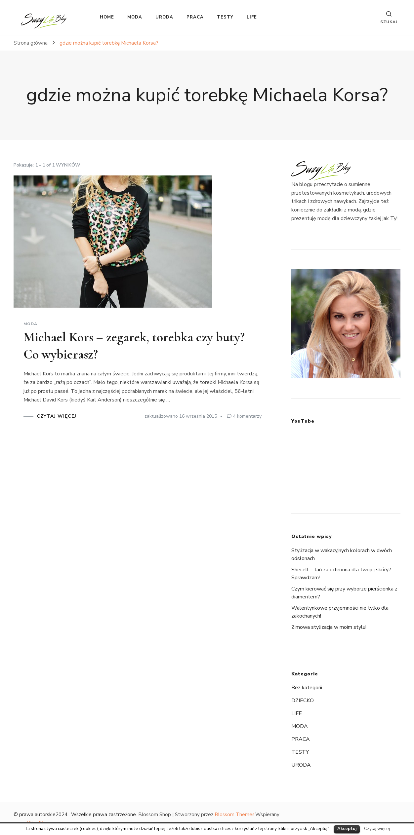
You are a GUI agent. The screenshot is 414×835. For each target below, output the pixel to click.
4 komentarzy (247, 416)
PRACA (195, 17)
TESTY (225, 17)
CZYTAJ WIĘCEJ (56, 416)
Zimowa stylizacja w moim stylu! (328, 627)
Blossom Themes (235, 814)
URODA (164, 17)
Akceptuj (346, 829)
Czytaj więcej (377, 829)
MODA (134, 17)
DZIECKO (302, 700)
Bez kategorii (306, 687)
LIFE (252, 17)
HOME (107, 17)
